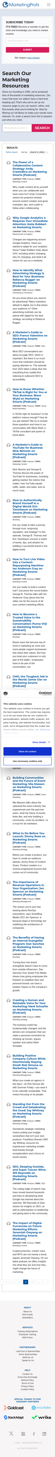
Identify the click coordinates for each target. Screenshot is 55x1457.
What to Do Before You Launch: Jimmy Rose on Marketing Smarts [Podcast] (29, 838)
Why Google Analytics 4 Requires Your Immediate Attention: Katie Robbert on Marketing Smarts (30, 222)
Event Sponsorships (28, 1354)
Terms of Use (27, 1383)
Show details (39, 742)
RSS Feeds (27, 1314)
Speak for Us (28, 1360)
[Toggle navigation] (49, 4)
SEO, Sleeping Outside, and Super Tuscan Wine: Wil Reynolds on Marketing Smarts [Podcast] (29, 1173)
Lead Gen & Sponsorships (28, 1351)
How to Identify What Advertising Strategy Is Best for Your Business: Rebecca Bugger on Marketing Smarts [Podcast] (28, 278)
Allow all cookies (27, 751)
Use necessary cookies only (27, 761)
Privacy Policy (27, 1386)
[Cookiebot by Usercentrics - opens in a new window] (39, 693)
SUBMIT (27, 50)
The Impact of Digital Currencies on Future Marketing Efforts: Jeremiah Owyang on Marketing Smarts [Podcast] (27, 1230)
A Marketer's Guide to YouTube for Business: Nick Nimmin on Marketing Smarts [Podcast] (28, 451)
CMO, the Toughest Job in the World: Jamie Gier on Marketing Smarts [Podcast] (30, 681)
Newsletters (27, 1317)
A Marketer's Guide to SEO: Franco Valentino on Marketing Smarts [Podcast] (30, 337)
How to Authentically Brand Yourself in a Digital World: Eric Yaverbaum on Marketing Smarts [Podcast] (30, 506)
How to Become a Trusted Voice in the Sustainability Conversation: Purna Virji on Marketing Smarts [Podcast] (30, 622)
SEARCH (42, 128)
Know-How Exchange (27, 1377)
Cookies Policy (27, 1389)
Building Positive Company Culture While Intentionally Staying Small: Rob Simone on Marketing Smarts (29, 1062)
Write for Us (28, 1357)
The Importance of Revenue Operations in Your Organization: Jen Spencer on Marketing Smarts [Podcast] (28, 888)
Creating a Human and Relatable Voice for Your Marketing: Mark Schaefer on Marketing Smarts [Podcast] (30, 1006)
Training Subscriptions (27, 1331)
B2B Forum (27, 1337)
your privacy (33, 58)
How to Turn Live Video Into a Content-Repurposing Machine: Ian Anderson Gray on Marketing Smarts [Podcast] (29, 567)
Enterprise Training (27, 1334)
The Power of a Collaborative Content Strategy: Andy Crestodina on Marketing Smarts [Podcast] (30, 168)
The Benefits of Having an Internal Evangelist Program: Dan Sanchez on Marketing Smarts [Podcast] (28, 944)
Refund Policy (27, 1380)
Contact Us (27, 1374)
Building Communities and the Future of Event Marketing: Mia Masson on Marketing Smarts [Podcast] (29, 784)
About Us (27, 1311)
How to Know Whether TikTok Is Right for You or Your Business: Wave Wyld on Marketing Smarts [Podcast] (30, 395)
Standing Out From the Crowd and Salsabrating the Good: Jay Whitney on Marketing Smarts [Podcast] (29, 1110)
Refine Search (12, 152)
